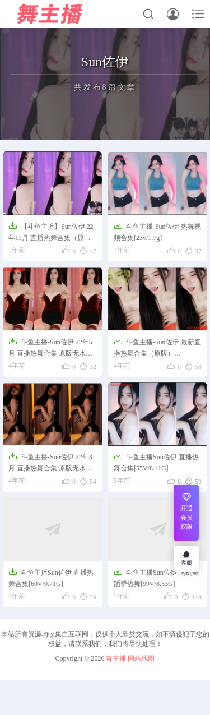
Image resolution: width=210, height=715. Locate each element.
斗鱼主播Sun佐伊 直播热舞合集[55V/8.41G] (156, 461)
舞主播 (116, 658)
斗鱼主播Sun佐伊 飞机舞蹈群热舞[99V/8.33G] (156, 577)
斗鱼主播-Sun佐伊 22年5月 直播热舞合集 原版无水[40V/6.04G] (50, 348)
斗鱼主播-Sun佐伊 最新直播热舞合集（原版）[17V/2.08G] (157, 348)
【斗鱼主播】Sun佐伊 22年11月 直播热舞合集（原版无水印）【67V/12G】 (51, 233)
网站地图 (141, 658)
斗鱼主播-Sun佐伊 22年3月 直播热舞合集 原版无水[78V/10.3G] (50, 463)
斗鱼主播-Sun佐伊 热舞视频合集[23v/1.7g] (157, 231)
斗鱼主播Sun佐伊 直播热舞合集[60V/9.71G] (51, 577)
